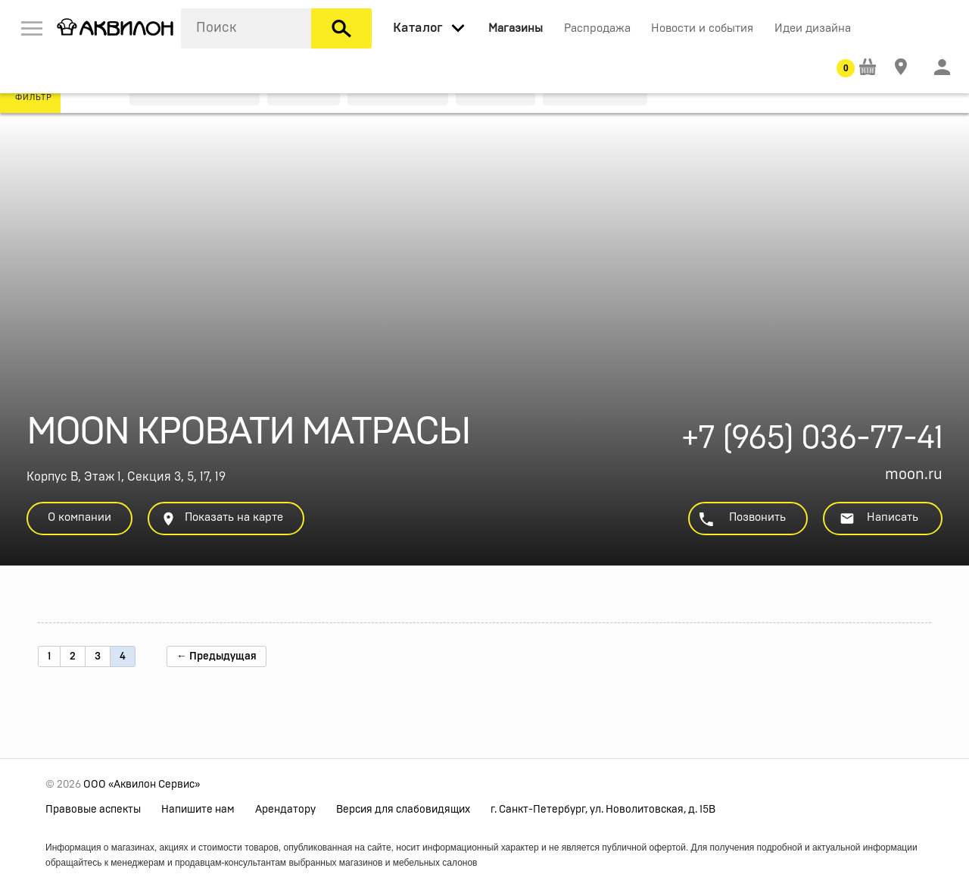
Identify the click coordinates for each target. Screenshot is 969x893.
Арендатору (285, 809)
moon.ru (914, 474)
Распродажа (597, 28)
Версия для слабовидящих (403, 809)
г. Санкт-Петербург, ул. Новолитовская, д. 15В (603, 809)
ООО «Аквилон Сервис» (141, 784)
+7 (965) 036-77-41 (812, 442)
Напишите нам (198, 809)
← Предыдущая (216, 656)
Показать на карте (221, 519)
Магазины (515, 28)
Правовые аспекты (93, 809)
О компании (79, 517)
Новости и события (702, 28)
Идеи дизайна (812, 28)
